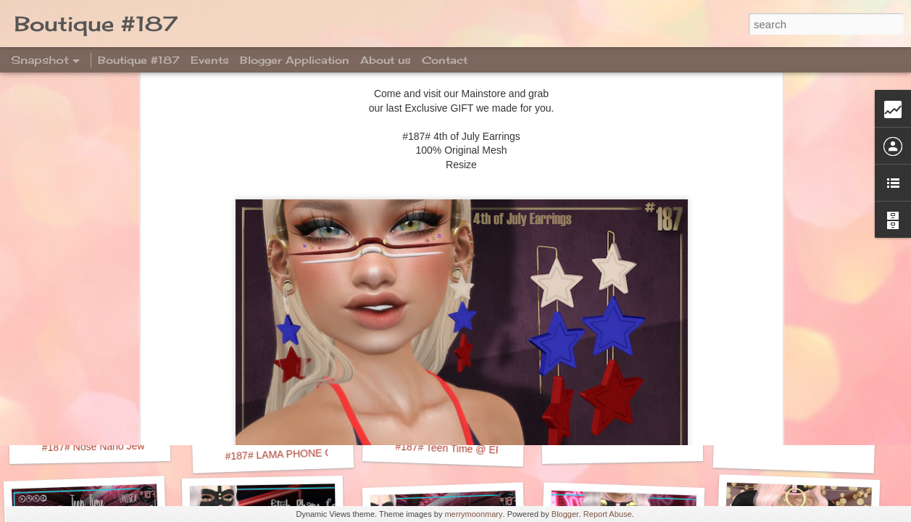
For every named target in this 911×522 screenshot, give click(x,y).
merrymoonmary (473, 514)
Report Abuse (607, 514)
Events (210, 60)
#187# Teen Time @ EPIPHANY (467, 449)
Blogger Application (294, 60)
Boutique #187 (139, 60)
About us (385, 60)
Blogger (565, 514)
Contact (444, 60)
